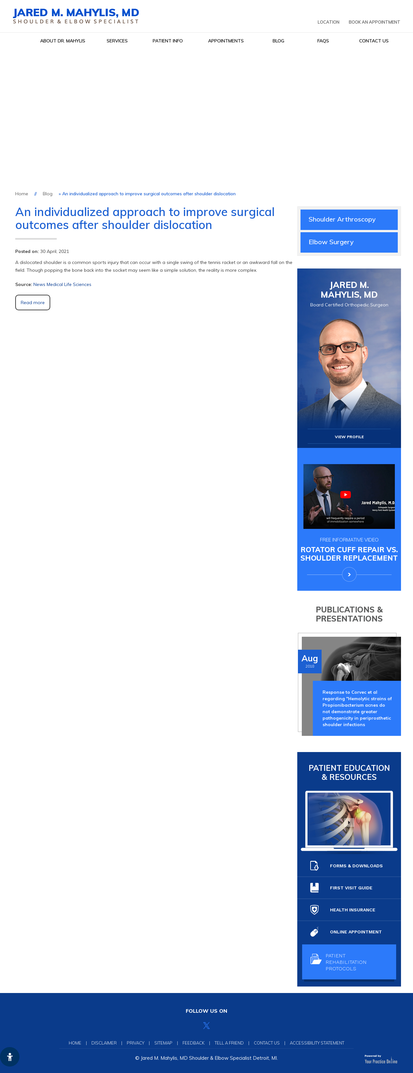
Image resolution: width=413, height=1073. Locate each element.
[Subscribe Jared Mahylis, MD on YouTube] (221, 1025)
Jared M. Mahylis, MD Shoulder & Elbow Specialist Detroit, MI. (209, 1058)
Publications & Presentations (349, 614)
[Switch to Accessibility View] (9, 1057)
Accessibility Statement (317, 1042)
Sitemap (163, 1042)
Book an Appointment (374, 22)
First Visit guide (341, 888)
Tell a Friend (229, 1042)
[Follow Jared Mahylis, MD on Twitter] (206, 1025)
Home (21, 194)
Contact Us (267, 1042)
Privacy (135, 1042)
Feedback (194, 1042)
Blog (48, 194)
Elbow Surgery (331, 242)
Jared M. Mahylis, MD (349, 294)
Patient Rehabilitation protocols (339, 962)
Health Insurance (342, 910)
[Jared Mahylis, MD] (76, 16)
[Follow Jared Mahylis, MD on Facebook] (192, 1025)
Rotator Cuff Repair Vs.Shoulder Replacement (349, 549)
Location (328, 22)
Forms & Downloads (346, 866)
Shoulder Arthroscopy (342, 219)
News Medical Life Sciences (62, 284)
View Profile (349, 436)
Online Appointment (346, 932)
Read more (33, 302)
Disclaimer (104, 1042)
